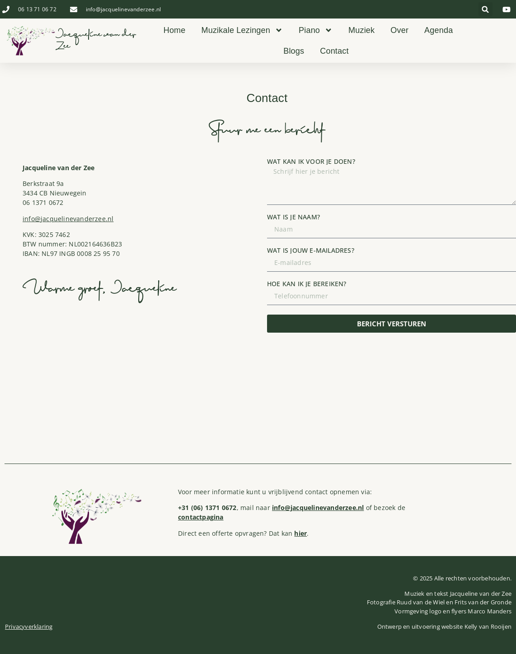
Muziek (361, 30)
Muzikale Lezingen (242, 30)
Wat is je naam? (293, 217)
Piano (316, 30)
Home (175, 30)
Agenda (438, 30)
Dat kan (288, 533)
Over (399, 30)
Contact (334, 51)
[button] (485, 9)
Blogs (293, 51)
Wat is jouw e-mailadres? (310, 250)
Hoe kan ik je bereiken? (307, 284)
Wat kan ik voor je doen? (311, 161)
